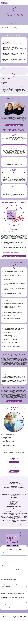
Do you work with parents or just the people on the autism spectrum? (12, 593)
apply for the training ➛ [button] (14, 523)
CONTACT (21, 616)
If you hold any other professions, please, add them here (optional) (12, 569)
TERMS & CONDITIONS (11, 616)
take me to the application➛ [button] (14, 401)
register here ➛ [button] (14, 462)
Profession (3, 565)
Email (2, 556)
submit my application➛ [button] (14, 607)
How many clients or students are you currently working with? (11, 589)
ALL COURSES (17, 616)
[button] (14, 461)
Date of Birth (3, 561)
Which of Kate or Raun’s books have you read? (9, 584)
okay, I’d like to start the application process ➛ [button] (14, 256)
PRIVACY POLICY (4, 616)
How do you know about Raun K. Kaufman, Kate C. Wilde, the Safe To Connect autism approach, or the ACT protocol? (12, 579)
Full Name (3, 552)
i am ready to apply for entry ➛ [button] (14, 125)
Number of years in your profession (7, 573)
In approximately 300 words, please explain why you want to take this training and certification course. (12, 598)
